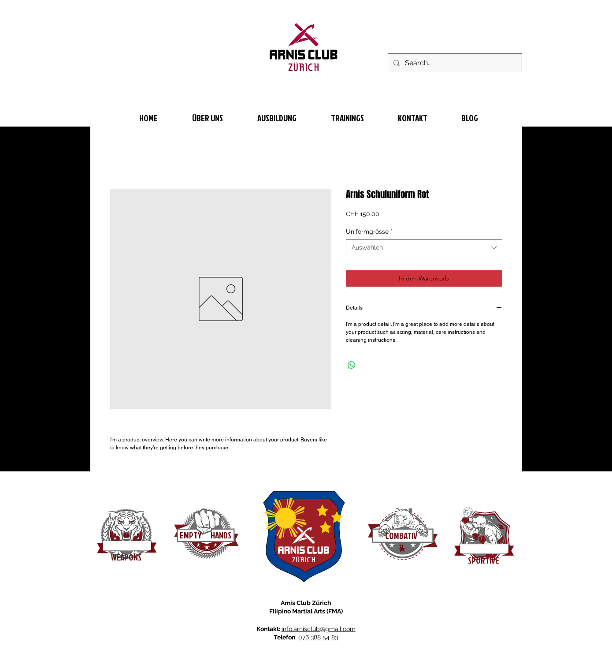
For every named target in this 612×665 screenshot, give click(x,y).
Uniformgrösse (369, 231)
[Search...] (454, 63)
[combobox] (424, 247)
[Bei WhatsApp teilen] (351, 365)
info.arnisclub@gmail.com (319, 628)
